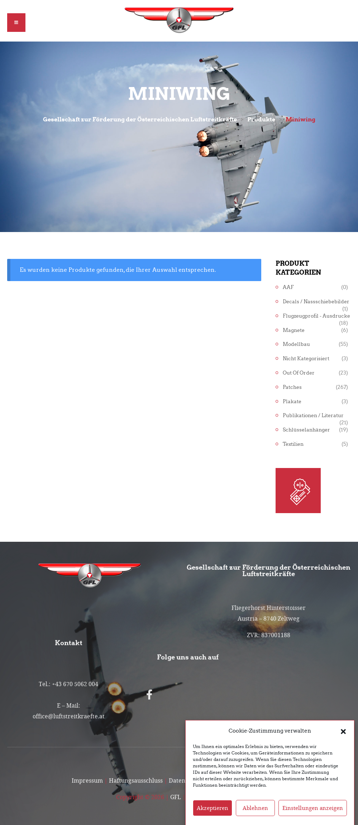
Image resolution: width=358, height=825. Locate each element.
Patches (292, 387)
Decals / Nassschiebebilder (316, 302)
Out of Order (299, 373)
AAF (288, 287)
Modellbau (296, 344)
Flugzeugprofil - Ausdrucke (316, 316)
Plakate (292, 402)
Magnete (294, 330)
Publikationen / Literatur (313, 415)
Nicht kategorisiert (306, 359)
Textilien (293, 444)
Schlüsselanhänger (306, 430)
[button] (343, 740)
